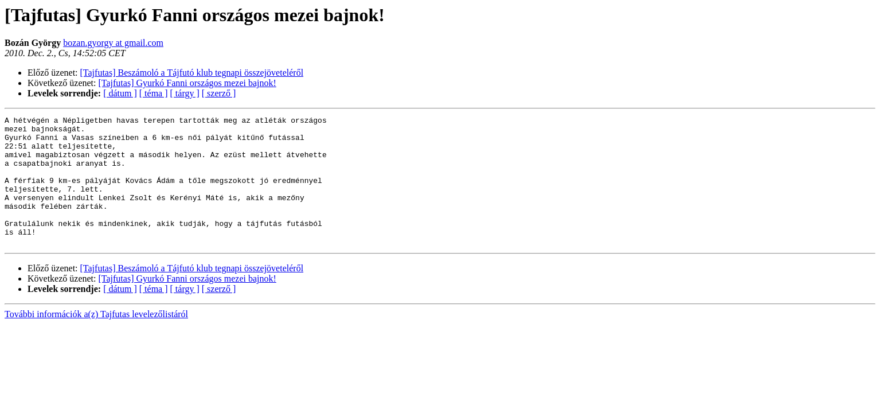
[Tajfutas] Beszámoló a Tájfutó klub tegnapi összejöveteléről (192, 72)
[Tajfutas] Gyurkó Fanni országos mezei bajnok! (187, 83)
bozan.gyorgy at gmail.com (113, 43)
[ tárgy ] (185, 93)
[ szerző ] (219, 93)
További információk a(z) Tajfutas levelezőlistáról (96, 340)
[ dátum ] (120, 93)
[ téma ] (153, 93)
